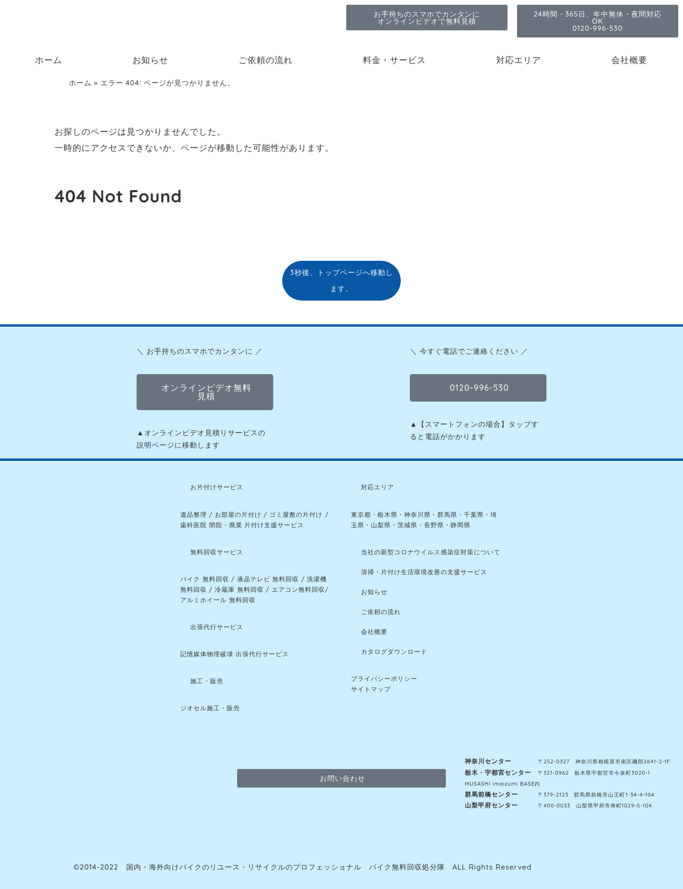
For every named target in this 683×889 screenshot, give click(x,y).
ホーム (48, 60)
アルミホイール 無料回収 (218, 600)
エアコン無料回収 (298, 589)
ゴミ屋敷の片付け (296, 514)
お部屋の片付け (238, 514)
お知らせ (150, 60)
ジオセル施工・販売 (210, 708)
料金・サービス (394, 60)
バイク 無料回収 (204, 579)
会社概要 (629, 60)
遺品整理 (193, 514)
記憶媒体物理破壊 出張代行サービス (234, 654)
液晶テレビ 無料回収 (268, 579)
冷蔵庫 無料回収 (239, 589)
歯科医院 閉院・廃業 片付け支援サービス (242, 525)
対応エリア (518, 60)
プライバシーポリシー (384, 678)
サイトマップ (371, 689)
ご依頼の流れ (266, 60)
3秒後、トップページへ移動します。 (341, 280)
